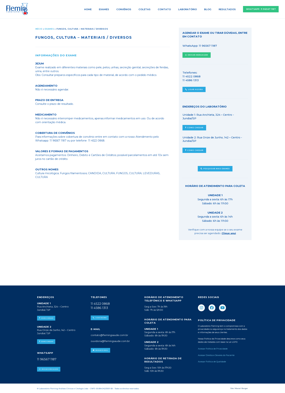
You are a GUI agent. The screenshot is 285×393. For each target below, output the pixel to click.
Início (38, 29)
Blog (211, 9)
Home (107, 9)
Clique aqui (228, 232)
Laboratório (193, 9)
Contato (173, 9)
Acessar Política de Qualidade (212, 361)
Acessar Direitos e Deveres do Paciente (216, 354)
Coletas (156, 9)
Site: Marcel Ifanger (239, 387)
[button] (261, 9)
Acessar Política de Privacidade (213, 348)
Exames (120, 9)
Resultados (228, 9)
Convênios (137, 9)
